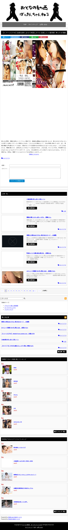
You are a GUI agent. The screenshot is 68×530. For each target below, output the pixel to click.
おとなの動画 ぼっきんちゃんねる (32, 524)
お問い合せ (43, 24)
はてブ (5, 37)
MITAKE (16, 381)
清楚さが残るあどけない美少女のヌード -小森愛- (42, 235)
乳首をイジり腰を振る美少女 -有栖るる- (39, 253)
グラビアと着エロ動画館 (11, 305)
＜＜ (2, 291)
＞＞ (39, 291)
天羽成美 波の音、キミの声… (21, 501)
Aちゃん (16, 394)
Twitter (24, 37)
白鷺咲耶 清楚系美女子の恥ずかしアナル (23, 488)
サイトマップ (33, 24)
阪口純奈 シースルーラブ (20, 447)
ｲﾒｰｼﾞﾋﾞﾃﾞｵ (5, 158)
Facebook (15, 37)
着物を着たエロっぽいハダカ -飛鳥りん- (39, 217)
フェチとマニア (9, 309)
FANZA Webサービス (14, 519)
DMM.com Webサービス (15, 517)
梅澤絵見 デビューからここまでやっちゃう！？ (25, 474)
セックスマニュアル (10, 307)
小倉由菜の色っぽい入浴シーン (36, 199)
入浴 (64, 211)
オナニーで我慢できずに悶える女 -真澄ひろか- (41, 271)
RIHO (15, 367)
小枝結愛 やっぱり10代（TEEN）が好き (23, 461)
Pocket (43, 37)
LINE (34, 37)
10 (30, 290)
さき (15, 408)
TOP (24, 24)
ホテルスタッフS (18, 422)
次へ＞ (34, 291)
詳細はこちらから (34, 154)
